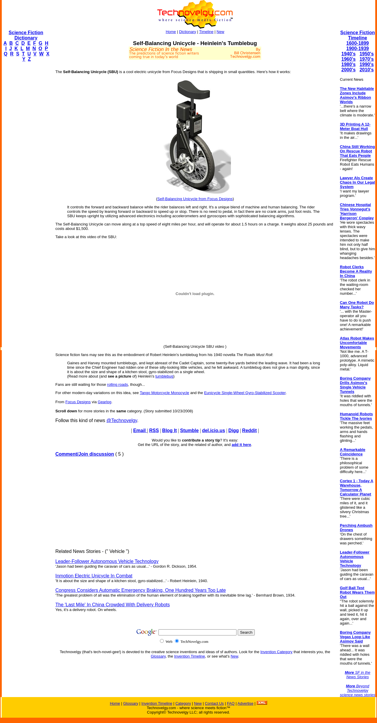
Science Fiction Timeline (357, 35)
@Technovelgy (121, 420)
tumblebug (164, 376)
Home (171, 31)
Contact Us (214, 703)
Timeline (206, 31)
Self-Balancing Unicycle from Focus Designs (195, 199)
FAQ (230, 703)
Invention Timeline (189, 656)
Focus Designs (78, 402)
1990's (367, 64)
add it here (241, 444)
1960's (348, 59)
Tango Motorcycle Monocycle (164, 393)
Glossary (158, 656)
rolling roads (117, 384)
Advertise (245, 703)
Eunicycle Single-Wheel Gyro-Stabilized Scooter (245, 393)
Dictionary (187, 31)
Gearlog (104, 402)
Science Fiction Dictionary (26, 35)
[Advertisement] (25, 155)
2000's (348, 69)
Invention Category (276, 652)
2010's (367, 69)
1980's (348, 64)
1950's (367, 53)
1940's (348, 53)
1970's (367, 59)
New (220, 31)
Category (183, 703)
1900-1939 (357, 48)
